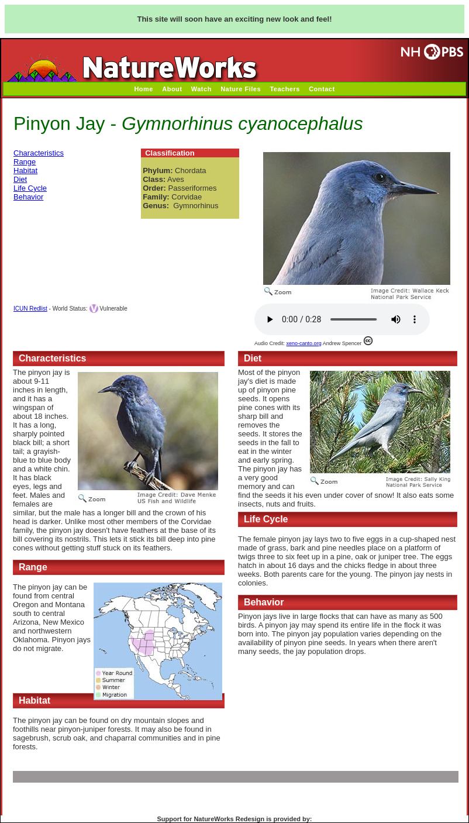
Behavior (28, 196)
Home (143, 88)
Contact (321, 88)
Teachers (285, 88)
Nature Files (240, 88)
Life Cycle (30, 188)
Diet (20, 179)
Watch (201, 88)
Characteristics (38, 153)
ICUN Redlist (30, 308)
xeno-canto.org (304, 343)
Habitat (25, 170)
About (172, 88)
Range (24, 161)
